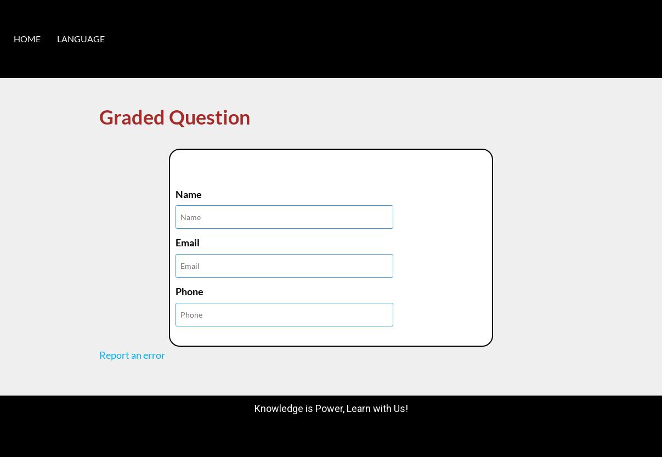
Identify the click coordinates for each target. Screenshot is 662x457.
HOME (27, 38)
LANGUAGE (81, 38)
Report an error (132, 355)
